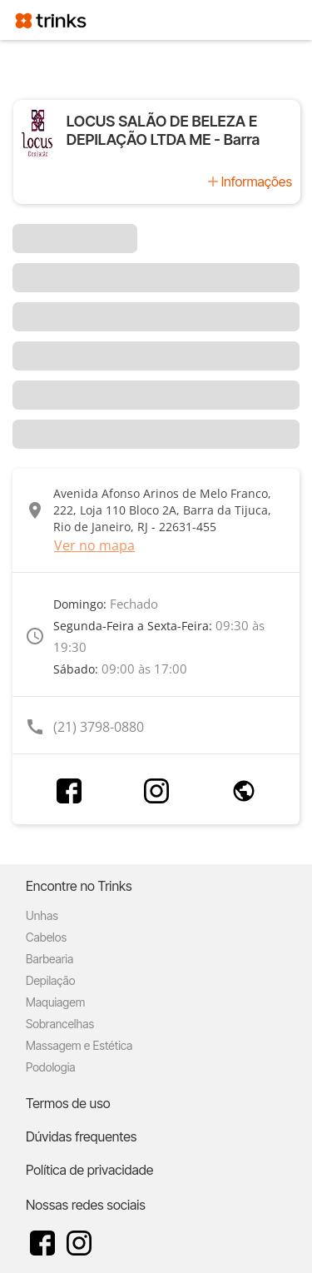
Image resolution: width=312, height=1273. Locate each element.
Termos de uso (68, 1103)
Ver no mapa (94, 545)
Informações (256, 181)
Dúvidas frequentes (81, 1136)
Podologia (51, 1067)
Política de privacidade (89, 1169)
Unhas (42, 915)
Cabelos (46, 937)
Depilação (50, 980)
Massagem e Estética (79, 1045)
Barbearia (49, 959)
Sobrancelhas (60, 1024)
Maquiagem (55, 1002)
